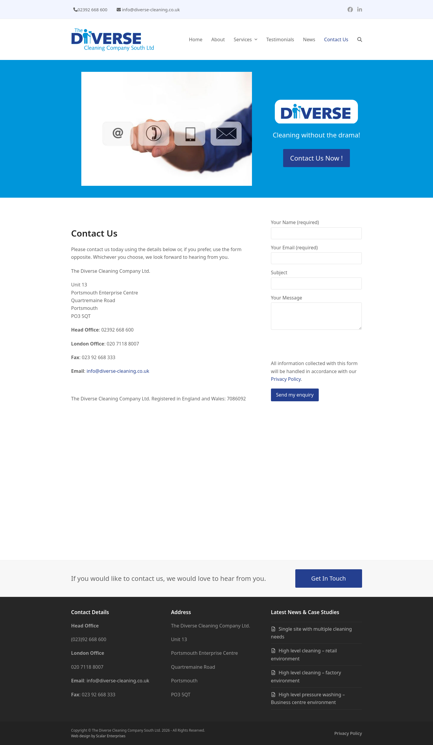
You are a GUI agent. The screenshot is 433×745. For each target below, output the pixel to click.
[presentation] (316, 347)
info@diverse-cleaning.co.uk (151, 9)
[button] (360, 39)
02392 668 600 (92, 9)
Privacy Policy (286, 379)
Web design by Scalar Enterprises (98, 735)
